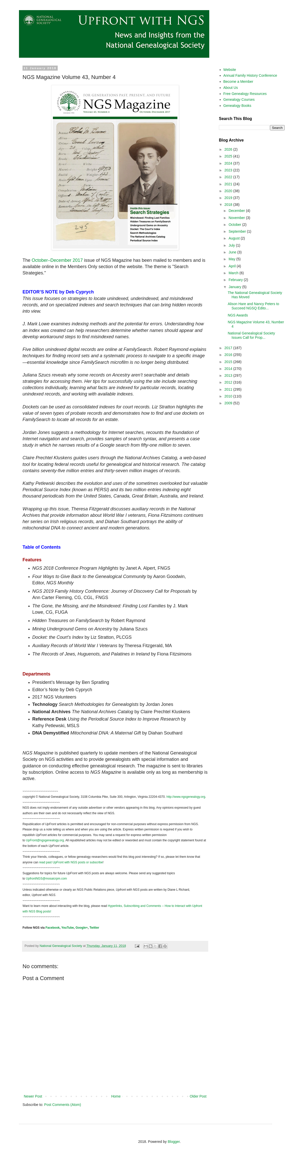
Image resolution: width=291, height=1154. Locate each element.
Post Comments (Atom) (62, 1105)
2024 (228, 163)
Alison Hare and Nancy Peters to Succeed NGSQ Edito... (253, 306)
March (233, 273)
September (237, 231)
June (232, 252)
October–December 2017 (57, 260)
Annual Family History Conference (250, 75)
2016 (228, 355)
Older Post (198, 1096)
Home (115, 1096)
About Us (230, 88)
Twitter (94, 927)
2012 (228, 382)
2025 (228, 156)
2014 (228, 369)
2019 (228, 198)
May (232, 259)
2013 (228, 375)
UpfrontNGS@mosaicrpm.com (46, 878)
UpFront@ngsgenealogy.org (45, 840)
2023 (228, 170)
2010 (228, 396)
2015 (228, 362)
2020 (228, 191)
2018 (228, 205)
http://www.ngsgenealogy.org (186, 797)
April (232, 266)
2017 (228, 348)
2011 (228, 389)
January (235, 287)
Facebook (53, 927)
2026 (228, 149)
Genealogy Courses (239, 99)
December (237, 211)
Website (229, 70)
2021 (228, 184)
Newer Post (33, 1096)
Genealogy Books (237, 106)
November (237, 218)
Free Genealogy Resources (245, 94)
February (236, 280)
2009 (228, 403)
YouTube (67, 927)
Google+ (81, 927)
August (234, 238)
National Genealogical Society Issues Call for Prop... (251, 335)
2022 (228, 177)
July (232, 245)
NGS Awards (238, 315)
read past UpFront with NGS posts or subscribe (70, 862)
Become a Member (238, 81)
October (235, 225)
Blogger (174, 1142)
